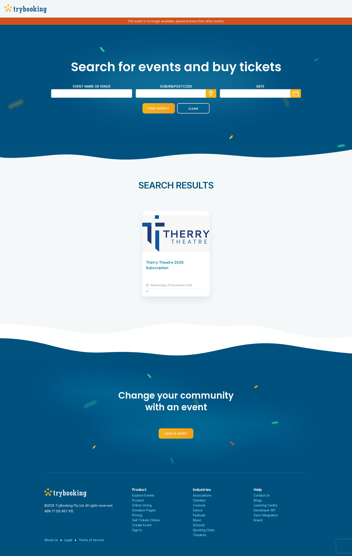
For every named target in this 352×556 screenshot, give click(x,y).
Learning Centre (266, 505)
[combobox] (176, 93)
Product (138, 500)
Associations (202, 495)
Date (260, 86)
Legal (68, 540)
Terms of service (91, 540)
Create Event (176, 433)
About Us (51, 540)
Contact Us (262, 495)
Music (197, 520)
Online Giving (142, 505)
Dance (198, 510)
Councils (199, 505)
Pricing (137, 515)
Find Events (158, 108)
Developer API (264, 510)
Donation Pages (144, 510)
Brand (258, 520)
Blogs (258, 500)
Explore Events (143, 495)
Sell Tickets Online (146, 520)
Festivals (199, 515)
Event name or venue (92, 86)
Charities (199, 500)
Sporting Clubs (204, 530)
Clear (193, 109)
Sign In (137, 530)
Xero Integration (266, 515)
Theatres (199, 535)
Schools (199, 525)
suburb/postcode (176, 86)
